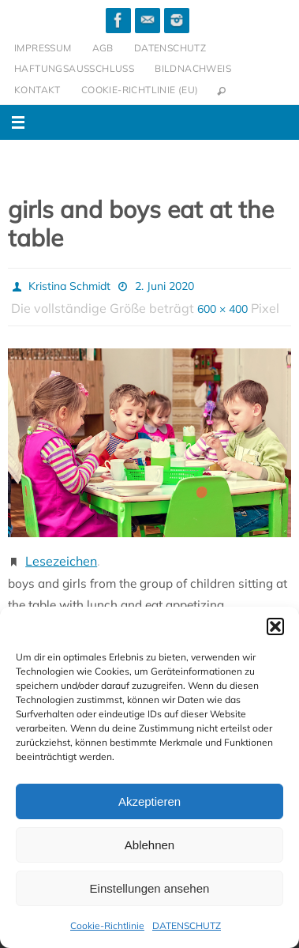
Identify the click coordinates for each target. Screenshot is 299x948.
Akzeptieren (149, 801)
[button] (275, 626)
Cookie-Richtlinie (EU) (140, 90)
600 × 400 (222, 309)
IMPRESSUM (43, 48)
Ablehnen (149, 845)
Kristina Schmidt (69, 286)
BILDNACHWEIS (193, 68)
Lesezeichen (61, 561)
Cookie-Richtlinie (107, 925)
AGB (103, 48)
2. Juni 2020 (164, 286)
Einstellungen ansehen (150, 888)
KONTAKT (37, 90)
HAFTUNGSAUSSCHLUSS (74, 68)
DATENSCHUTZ (186, 925)
